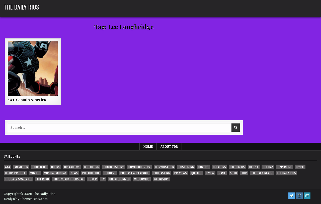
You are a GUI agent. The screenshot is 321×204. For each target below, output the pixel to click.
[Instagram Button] (299, 195)
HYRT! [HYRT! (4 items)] (300, 167)
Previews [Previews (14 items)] (180, 173)
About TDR (169, 147)
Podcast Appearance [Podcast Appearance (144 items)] (134, 173)
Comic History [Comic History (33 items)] (114, 167)
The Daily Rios (21, 6)
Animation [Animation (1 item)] (21, 167)
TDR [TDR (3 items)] (244, 173)
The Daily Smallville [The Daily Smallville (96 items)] (18, 179)
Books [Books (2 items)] (55, 167)
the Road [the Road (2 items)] (43, 179)
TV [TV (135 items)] (103, 179)
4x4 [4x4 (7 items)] (7, 167)
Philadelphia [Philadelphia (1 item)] (90, 173)
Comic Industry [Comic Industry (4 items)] (139, 167)
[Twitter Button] (291, 195)
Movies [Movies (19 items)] (34, 173)
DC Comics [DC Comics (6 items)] (237, 167)
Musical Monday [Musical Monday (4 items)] (55, 173)
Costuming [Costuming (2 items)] (186, 167)
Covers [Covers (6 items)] (203, 167)
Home (148, 147)
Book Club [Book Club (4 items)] (40, 167)
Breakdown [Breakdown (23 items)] (71, 167)
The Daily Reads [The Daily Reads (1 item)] (261, 173)
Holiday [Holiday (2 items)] (268, 167)
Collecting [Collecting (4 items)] (91, 167)
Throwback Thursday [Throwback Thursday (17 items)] (68, 179)
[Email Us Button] (307, 195)
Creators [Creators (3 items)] (219, 167)
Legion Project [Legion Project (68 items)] (15, 173)
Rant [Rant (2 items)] (222, 173)
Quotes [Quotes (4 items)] (196, 173)
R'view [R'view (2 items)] (210, 173)
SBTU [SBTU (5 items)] (233, 173)
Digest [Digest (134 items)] (253, 167)
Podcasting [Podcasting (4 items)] (161, 173)
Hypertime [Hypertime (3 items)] (285, 167)
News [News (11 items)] (74, 173)
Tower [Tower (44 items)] (92, 179)
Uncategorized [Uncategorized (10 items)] (119, 179)
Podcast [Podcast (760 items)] (110, 173)
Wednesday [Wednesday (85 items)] (161, 179)
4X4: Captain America (27, 100)
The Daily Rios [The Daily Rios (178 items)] (286, 173)
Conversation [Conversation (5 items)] (164, 167)
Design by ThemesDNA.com (26, 199)
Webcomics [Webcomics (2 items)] (141, 179)
